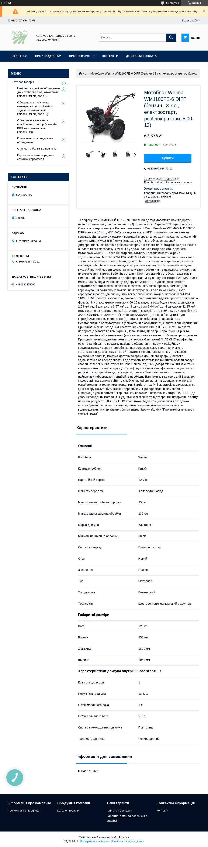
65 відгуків (172, 2)
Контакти (110, 56)
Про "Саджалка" (48, 56)
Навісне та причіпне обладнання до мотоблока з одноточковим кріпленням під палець (38, 92)
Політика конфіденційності (128, 841)
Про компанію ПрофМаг (24, 810)
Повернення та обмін (29, 67)
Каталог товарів (23, 82)
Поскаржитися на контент (95, 841)
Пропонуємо (79, 56)
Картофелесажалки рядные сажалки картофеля (35, 157)
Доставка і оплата (141, 56)
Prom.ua (124, 837)
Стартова (19, 56)
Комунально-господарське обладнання (35, 140)
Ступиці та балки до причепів (36, 148)
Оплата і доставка (119, 810)
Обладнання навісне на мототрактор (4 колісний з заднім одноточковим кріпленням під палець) (34, 108)
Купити (168, 158)
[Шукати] (171, 38)
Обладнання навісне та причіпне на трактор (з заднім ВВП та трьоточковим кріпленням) (37, 126)
